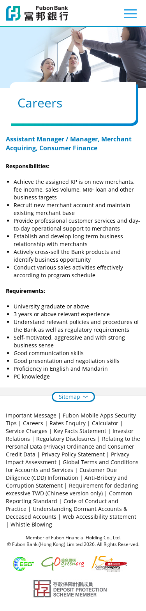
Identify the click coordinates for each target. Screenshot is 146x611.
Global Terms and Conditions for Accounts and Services (72, 466)
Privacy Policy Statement (73, 454)
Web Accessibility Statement (99, 516)
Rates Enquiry (67, 423)
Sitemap (69, 396)
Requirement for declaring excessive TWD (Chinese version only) (72, 489)
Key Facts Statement (80, 431)
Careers (33, 423)
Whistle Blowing (31, 524)
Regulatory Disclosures (66, 438)
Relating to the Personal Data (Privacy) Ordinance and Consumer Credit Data (73, 446)
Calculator (105, 423)
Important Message (31, 415)
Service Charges (26, 431)
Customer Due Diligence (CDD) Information (61, 473)
